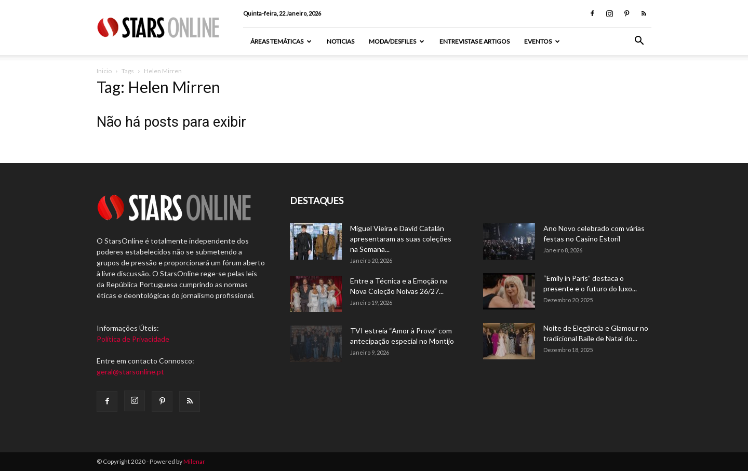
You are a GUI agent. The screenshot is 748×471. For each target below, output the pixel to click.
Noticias (340, 41)
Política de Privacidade (133, 338)
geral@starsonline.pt (130, 371)
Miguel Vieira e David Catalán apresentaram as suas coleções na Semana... (400, 238)
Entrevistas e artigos (474, 41)
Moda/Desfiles (396, 41)
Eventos (542, 41)
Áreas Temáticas (281, 41)
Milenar (194, 461)
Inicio (104, 71)
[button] (638, 42)
